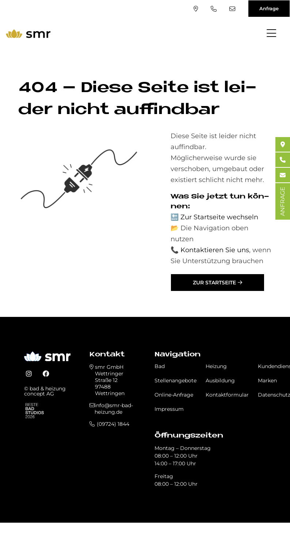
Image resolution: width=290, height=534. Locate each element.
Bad (159, 366)
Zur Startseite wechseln (219, 217)
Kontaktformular (227, 394)
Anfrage (269, 8)
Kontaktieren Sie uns (214, 250)
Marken (267, 380)
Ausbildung (220, 380)
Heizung (216, 366)
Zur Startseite (214, 282)
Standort (196, 9)
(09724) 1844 (214, 9)
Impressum (169, 409)
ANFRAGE (282, 201)
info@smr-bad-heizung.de (232, 9)
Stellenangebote (175, 380)
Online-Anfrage (173, 394)
